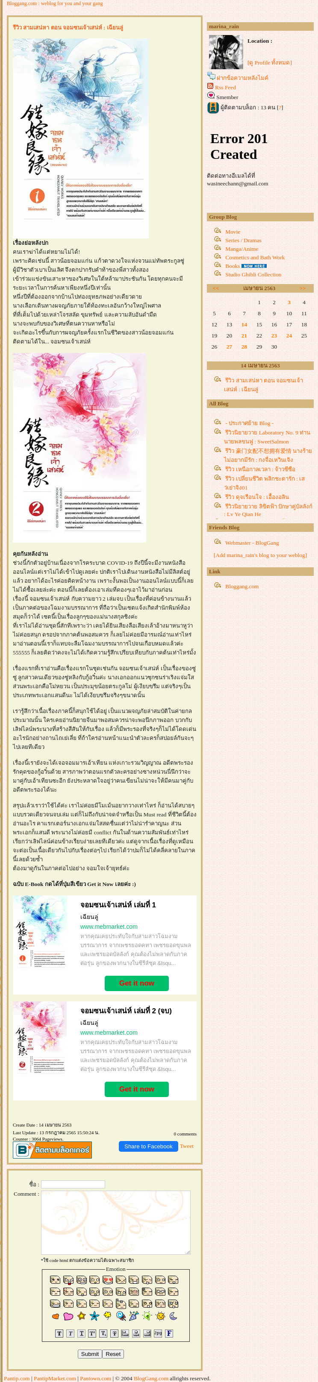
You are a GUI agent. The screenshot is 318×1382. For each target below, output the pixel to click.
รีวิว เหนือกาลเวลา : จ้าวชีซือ (260, 469)
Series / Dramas (243, 240)
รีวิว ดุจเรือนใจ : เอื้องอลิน (257, 497)
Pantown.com (95, 1378)
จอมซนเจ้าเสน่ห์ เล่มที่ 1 (118, 905)
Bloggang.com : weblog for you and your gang (55, 3)
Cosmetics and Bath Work (255, 257)
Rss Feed (225, 87)
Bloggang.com (242, 586)
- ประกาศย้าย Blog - (249, 423)
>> (303, 288)
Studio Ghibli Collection (253, 274)
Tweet (187, 1146)
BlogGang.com (151, 1378)
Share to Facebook (148, 1146)
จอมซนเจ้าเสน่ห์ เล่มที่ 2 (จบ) (126, 1011)
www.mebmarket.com (109, 926)
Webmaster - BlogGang (252, 543)
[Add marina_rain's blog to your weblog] (260, 555)
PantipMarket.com (55, 1378)
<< (216, 288)
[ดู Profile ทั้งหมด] (269, 62)
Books (232, 266)
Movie (232, 232)
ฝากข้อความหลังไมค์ (242, 78)
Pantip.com (16, 1378)
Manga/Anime (241, 249)
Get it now (136, 983)
